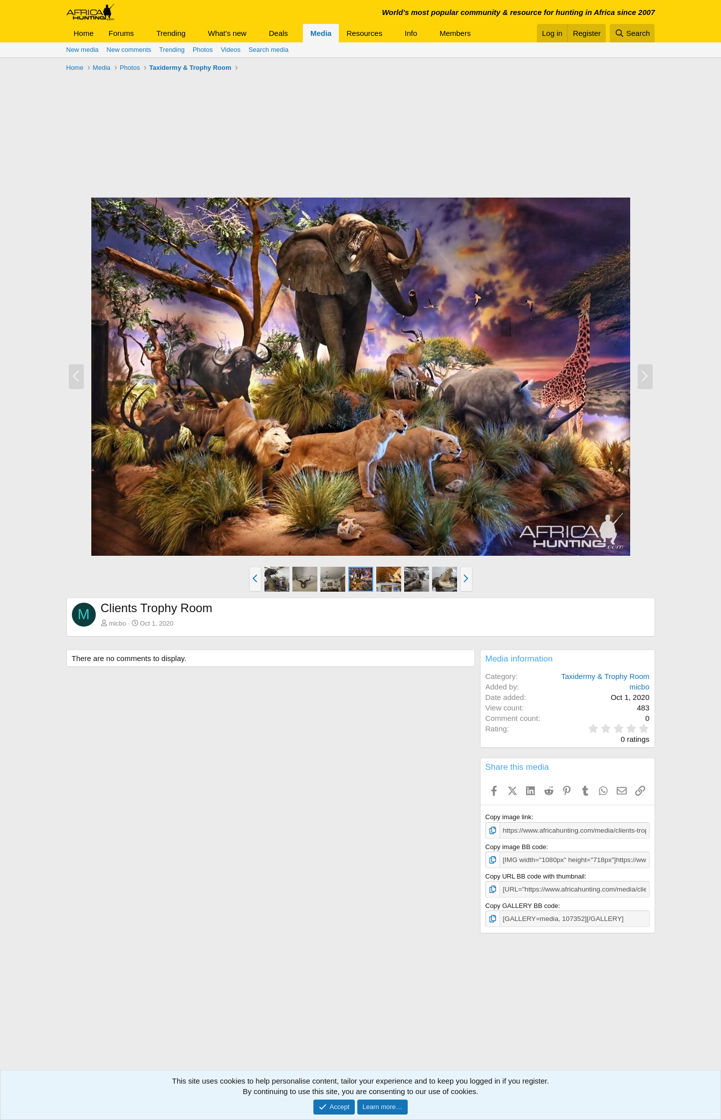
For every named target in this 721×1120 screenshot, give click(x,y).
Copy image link (508, 817)
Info (411, 33)
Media (321, 33)
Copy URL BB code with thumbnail (535, 875)
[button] (142, 33)
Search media (268, 49)
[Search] (632, 33)
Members (455, 33)
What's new (227, 33)
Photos (203, 49)
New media (82, 49)
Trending (171, 33)
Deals (278, 33)
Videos (230, 49)
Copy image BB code (515, 846)
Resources (364, 33)
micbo (117, 623)
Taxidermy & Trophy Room (605, 676)
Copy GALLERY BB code (521, 904)
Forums (121, 33)
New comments (129, 49)
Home (84, 33)
